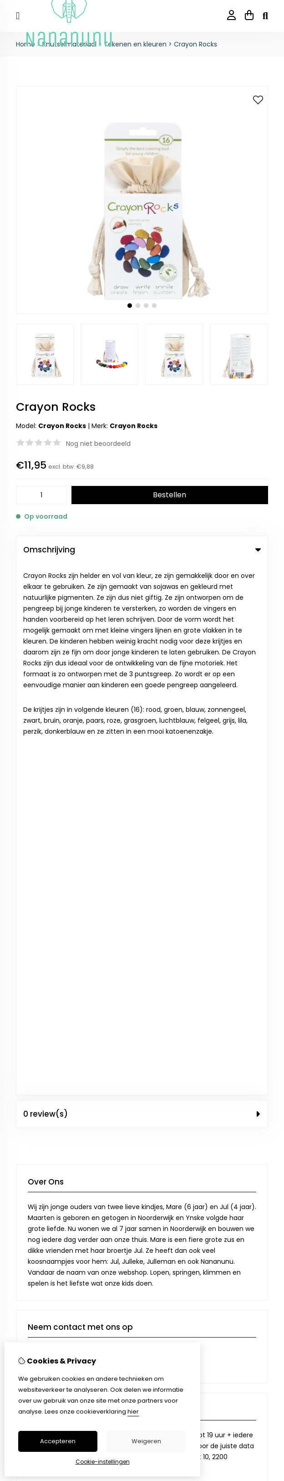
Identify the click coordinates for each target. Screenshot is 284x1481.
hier (133, 1411)
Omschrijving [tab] (142, 549)
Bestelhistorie (37, 1197)
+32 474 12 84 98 (103, 834)
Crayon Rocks (195, 44)
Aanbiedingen (172, 1093)
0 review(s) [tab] (142, 582)
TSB (263, 1253)
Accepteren (58, 1441)
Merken (161, 1078)
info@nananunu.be (69, 820)
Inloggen (29, 1182)
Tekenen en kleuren (135, 44)
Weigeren (146, 1441)
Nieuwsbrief (34, 1228)
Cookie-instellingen (103, 1462)
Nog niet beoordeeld (98, 443)
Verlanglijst (33, 1213)
